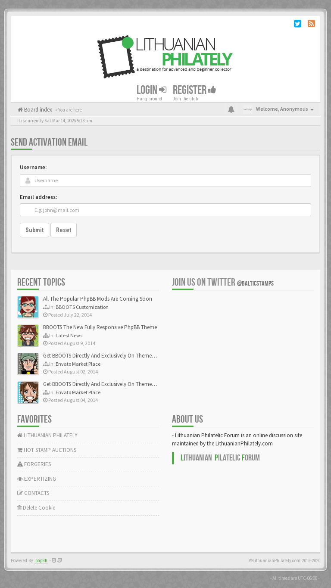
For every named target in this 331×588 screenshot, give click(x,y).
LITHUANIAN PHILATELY (47, 435)
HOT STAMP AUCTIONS (46, 450)
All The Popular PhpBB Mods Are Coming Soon (97, 298)
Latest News (69, 335)
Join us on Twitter (223, 282)
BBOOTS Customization (82, 307)
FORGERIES (34, 464)
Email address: (38, 197)
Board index (37, 109)
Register (194, 90)
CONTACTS (33, 493)
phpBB (41, 560)
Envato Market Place (78, 364)
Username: (33, 167)
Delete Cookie (36, 507)
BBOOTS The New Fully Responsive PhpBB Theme (100, 327)
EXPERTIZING (36, 478)
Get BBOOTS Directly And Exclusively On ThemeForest (104, 355)
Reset (63, 230)
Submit (34, 230)
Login (151, 90)
